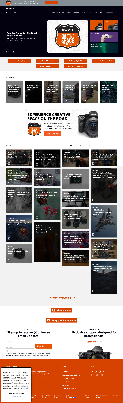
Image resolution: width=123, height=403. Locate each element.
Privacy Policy (11, 355)
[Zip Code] (20, 347)
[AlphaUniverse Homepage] (12, 12)
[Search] (115, 12)
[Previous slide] (7, 52)
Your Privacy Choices (72, 396)
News (66, 385)
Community (76, 12)
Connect (84, 12)
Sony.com (115, 396)
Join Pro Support (69, 379)
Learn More (51, 3)
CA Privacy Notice (10, 357)
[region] (16, 384)
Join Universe (68, 382)
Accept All (16, 390)
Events (90, 12)
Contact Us (66, 372)
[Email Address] (20, 342)
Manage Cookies (16, 396)
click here (47, 355)
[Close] (29, 370)
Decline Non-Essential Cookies (16, 393)
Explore (69, 12)
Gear (96, 12)
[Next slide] (12, 52)
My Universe (109, 12)
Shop (101, 12)
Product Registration (70, 389)
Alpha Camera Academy (58, 12)
